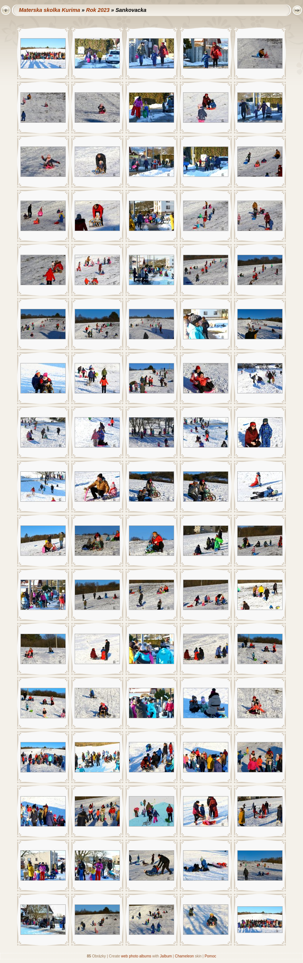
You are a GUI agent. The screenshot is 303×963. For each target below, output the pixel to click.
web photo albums (136, 956)
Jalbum (166, 956)
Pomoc (210, 956)
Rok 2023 (98, 10)
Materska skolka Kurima (49, 10)
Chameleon (184, 956)
